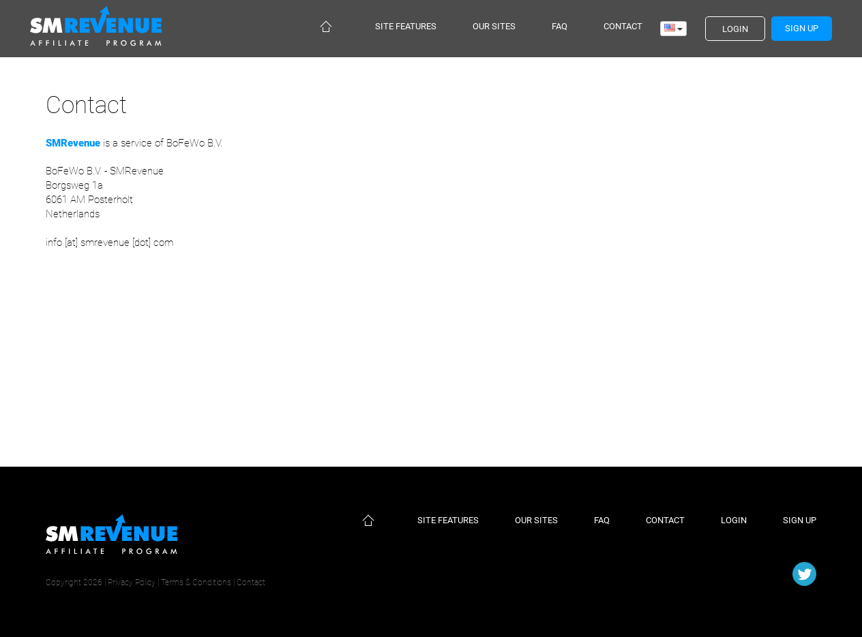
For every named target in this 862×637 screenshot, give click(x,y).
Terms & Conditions (196, 582)
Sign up (799, 520)
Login (734, 520)
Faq (559, 26)
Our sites (494, 26)
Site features (405, 26)
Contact (623, 26)
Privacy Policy (131, 582)
